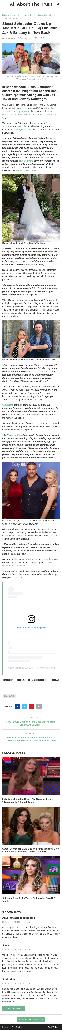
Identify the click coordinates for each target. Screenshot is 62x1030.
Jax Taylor (28, 15)
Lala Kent (8, 405)
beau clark (9, 696)
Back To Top (54, 1027)
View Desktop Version (31, 1019)
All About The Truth (31, 4)
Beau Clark (22, 126)
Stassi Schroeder (45, 15)
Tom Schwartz (26, 161)
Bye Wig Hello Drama (25, 170)
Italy (44, 310)
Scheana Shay (15, 435)
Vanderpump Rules (10, 18)
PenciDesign (17, 1027)
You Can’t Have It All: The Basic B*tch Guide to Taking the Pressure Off (29, 114)
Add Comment (13, 1008)
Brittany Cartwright (10, 15)
